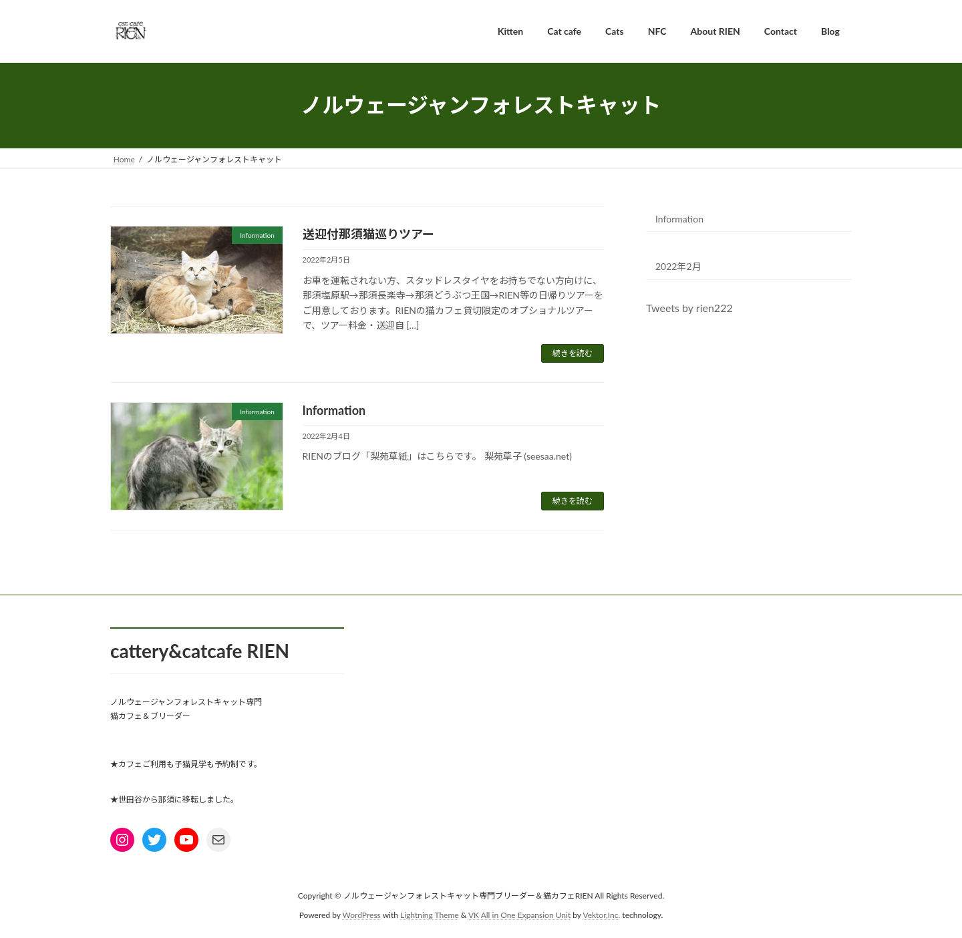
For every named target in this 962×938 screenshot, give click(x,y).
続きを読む (572, 353)
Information (334, 410)
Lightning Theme (429, 914)
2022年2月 (678, 266)
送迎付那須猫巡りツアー (368, 233)
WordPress (362, 914)
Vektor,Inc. (601, 914)
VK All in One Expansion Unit (519, 914)
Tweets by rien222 (689, 307)
